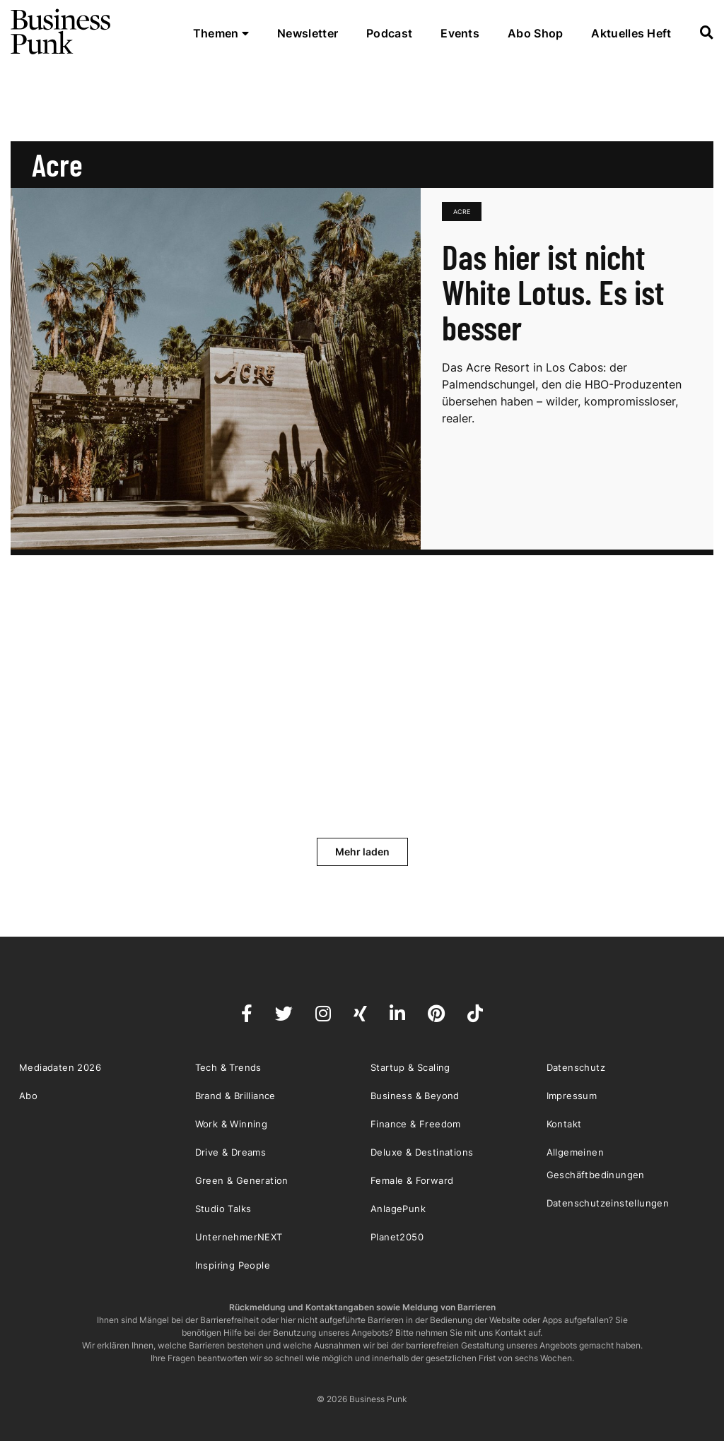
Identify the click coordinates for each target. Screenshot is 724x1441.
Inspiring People (232, 1265)
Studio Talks (223, 1208)
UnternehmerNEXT (239, 1237)
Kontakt (564, 1123)
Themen (221, 33)
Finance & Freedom (415, 1123)
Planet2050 (397, 1237)
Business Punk (61, 31)
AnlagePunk (398, 1208)
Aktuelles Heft (631, 33)
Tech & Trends (228, 1067)
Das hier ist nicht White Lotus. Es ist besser (553, 292)
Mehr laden (362, 852)
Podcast (389, 33)
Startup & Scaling (410, 1067)
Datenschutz (576, 1067)
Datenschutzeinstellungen (608, 1203)
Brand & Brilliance (235, 1095)
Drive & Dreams (231, 1152)
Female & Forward (411, 1180)
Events (459, 33)
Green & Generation (241, 1180)
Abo (28, 1095)
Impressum (572, 1095)
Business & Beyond (415, 1095)
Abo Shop (535, 33)
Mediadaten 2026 (60, 1067)
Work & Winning (231, 1123)
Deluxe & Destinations (421, 1152)
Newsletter (307, 33)
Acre (461, 211)
